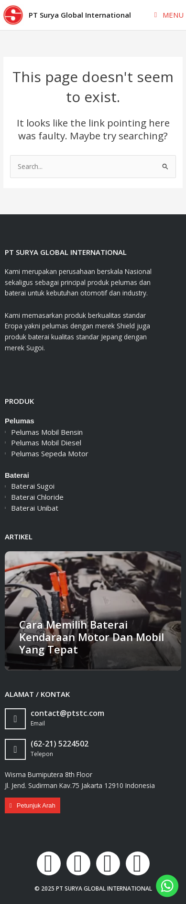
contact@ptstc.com (67, 713)
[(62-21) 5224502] (15, 749)
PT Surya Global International (80, 15)
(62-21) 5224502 (59, 743)
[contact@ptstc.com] (15, 718)
